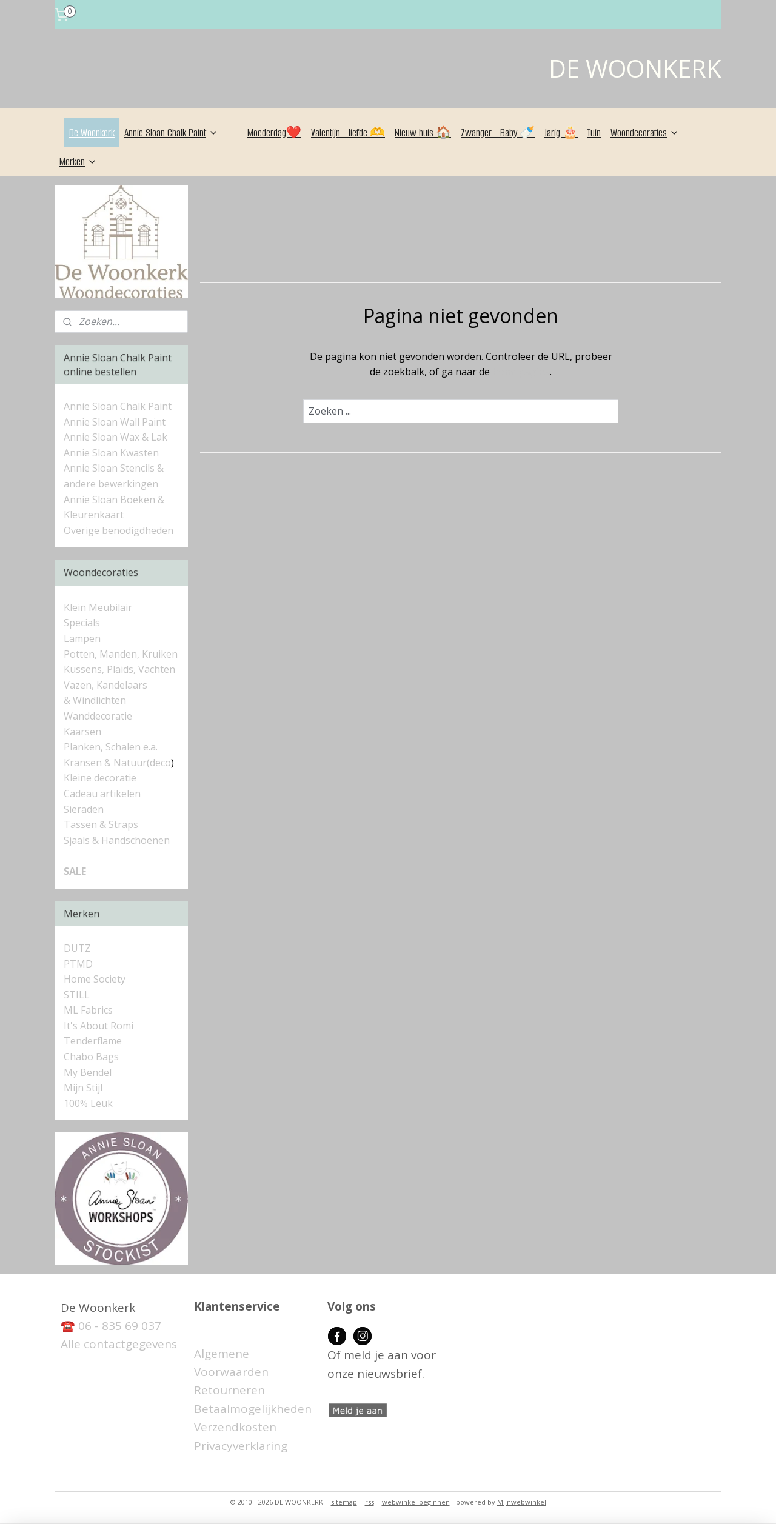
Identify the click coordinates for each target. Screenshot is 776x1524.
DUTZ (77, 948)
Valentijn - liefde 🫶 (348, 132)
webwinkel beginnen (416, 1501)
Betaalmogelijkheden (253, 1409)
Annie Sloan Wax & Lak (115, 437)
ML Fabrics (88, 1010)
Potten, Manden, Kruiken (121, 654)
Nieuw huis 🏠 (423, 132)
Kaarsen (82, 731)
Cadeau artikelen (102, 793)
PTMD (78, 964)
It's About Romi (98, 1025)
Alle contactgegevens (119, 1344)
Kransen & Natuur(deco (117, 762)
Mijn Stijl (83, 1087)
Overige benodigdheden (118, 530)
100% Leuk (88, 1103)
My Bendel (88, 1072)
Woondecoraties (644, 132)
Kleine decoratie (100, 777)
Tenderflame (93, 1041)
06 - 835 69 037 (119, 1326)
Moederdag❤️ (274, 132)
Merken (78, 162)
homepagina (521, 371)
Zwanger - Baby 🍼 (498, 132)
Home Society (94, 979)
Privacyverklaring (240, 1446)
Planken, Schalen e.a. (111, 747)
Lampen (82, 638)
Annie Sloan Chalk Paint (171, 132)
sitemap (344, 1501)
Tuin (594, 132)
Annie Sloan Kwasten (111, 453)
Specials (82, 622)
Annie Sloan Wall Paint (115, 422)
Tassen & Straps (101, 824)
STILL (77, 994)
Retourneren (229, 1390)
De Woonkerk (92, 132)
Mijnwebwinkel (521, 1501)
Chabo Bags (91, 1056)
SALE (75, 871)
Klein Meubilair (99, 607)
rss (369, 1501)
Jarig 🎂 (561, 132)
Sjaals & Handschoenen (117, 840)
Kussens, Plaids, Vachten (119, 669)
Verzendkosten (235, 1427)
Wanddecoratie (98, 716)
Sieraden (84, 809)
